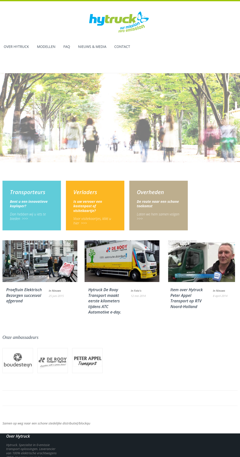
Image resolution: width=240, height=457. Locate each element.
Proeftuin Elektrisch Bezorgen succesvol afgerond (24, 276)
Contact (122, 47)
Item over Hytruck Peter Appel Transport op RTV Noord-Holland (186, 279)
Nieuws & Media (92, 47)
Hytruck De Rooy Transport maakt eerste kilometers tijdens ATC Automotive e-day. (104, 282)
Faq (66, 47)
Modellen (46, 47)
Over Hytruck (16, 47)
